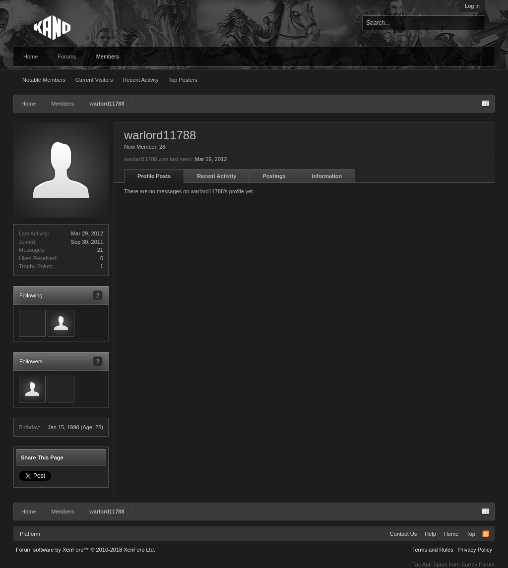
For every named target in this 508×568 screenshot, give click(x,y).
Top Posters (183, 80)
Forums (67, 56)
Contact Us (403, 534)
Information (327, 176)
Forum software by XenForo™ (85, 550)
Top (470, 534)
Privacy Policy (475, 550)
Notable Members (43, 80)
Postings (273, 176)
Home (30, 56)
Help (430, 534)
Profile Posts (154, 176)
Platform (30, 534)
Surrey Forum (478, 565)
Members (107, 56)
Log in (472, 6)
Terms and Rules (432, 550)
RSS (486, 534)
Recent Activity (140, 80)
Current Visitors (94, 80)
